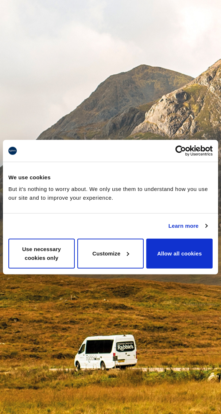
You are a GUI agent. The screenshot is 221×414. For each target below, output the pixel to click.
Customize (110, 253)
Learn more (183, 226)
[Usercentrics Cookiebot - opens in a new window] (181, 150)
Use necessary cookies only (41, 253)
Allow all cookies (179, 253)
